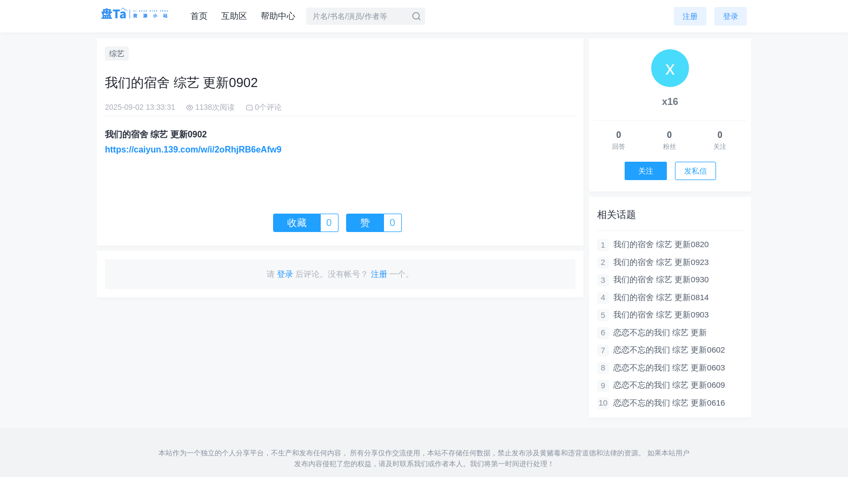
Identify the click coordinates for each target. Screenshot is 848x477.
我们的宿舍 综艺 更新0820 (661, 244)
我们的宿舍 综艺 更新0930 (661, 279)
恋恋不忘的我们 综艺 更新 (660, 332)
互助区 (234, 16)
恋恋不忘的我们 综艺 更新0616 (669, 402)
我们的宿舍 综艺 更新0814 (661, 297)
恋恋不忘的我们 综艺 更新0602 (669, 349)
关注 (645, 171)
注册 (690, 16)
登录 (730, 16)
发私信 (695, 171)
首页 (199, 16)
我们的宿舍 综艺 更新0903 (661, 314)
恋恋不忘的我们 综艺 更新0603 (669, 367)
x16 (670, 101)
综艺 (116, 53)
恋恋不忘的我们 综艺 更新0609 (669, 384)
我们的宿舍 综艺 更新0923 (661, 262)
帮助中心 (278, 16)
